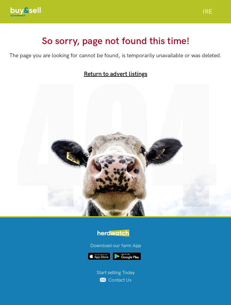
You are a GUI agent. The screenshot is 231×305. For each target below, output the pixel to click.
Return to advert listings (115, 74)
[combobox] (207, 11)
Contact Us (115, 280)
